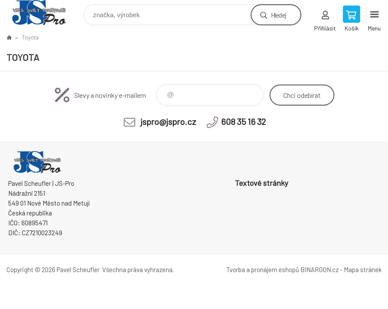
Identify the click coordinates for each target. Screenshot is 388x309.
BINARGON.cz (319, 269)
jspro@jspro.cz (168, 121)
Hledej (278, 15)
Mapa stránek (363, 269)
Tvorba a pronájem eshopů (262, 269)
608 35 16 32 (243, 121)
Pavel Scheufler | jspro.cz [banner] (44, 12)
